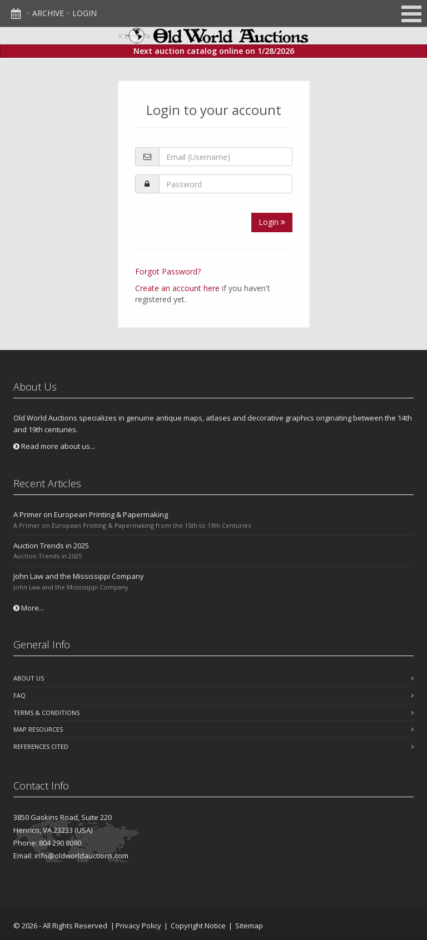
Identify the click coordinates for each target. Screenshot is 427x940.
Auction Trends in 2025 (51, 546)
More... (28, 608)
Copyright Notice (198, 926)
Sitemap (249, 926)
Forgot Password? (168, 271)
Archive (48, 13)
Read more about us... (54, 446)
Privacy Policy (138, 926)
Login (84, 13)
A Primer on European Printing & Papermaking (90, 514)
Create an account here (177, 288)
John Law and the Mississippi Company (78, 576)
